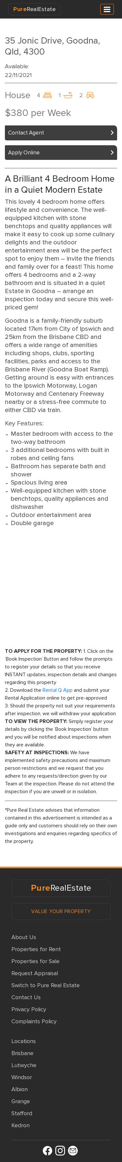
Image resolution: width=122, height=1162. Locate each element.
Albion (19, 1089)
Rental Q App (58, 690)
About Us (23, 937)
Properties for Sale (35, 961)
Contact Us (26, 997)
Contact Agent (26, 132)
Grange (20, 1101)
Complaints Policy (34, 1021)
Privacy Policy (28, 1009)
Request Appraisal (34, 973)
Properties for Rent (36, 949)
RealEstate (34, 9)
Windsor (21, 1077)
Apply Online (24, 152)
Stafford (21, 1113)
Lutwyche (23, 1065)
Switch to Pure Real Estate (45, 985)
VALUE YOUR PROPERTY (61, 911)
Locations (23, 1041)
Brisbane (22, 1053)
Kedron (20, 1125)
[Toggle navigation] (107, 9)
